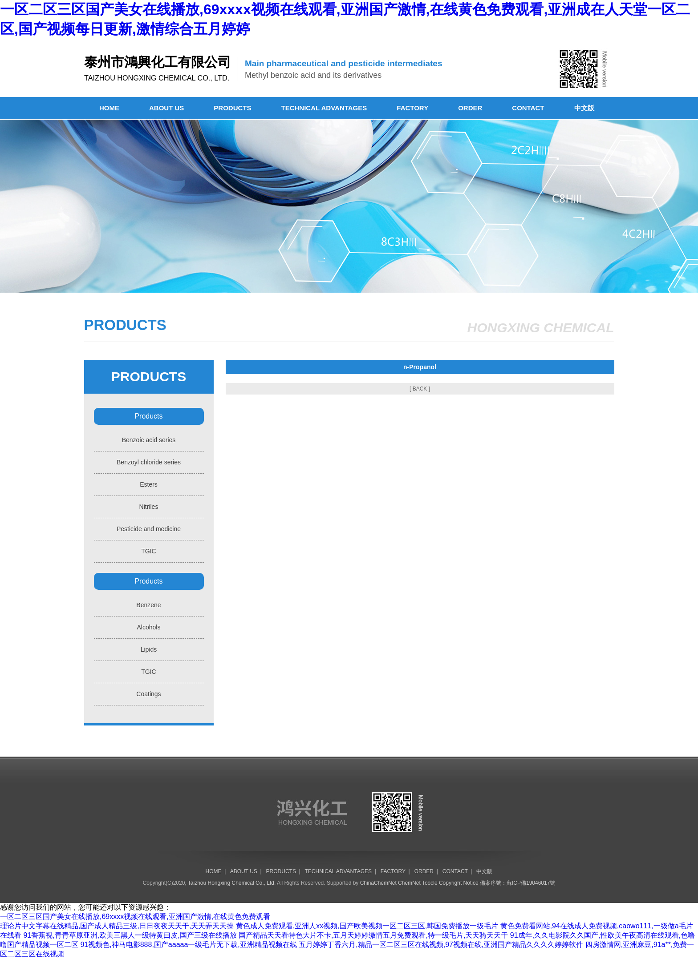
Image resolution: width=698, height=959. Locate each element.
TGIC (148, 551)
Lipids (149, 649)
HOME (109, 108)
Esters (149, 484)
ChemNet (409, 883)
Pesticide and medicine (149, 528)
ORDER (470, 108)
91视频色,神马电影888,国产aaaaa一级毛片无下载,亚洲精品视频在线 (188, 944)
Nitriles (148, 506)
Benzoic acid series (149, 439)
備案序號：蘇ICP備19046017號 (517, 883)
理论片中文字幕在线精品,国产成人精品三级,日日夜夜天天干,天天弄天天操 (117, 926)
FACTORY (412, 108)
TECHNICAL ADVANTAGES (324, 108)
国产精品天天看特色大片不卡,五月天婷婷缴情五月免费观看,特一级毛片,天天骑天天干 (373, 935)
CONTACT (528, 108)
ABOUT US (166, 108)
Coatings (148, 693)
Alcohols (149, 627)
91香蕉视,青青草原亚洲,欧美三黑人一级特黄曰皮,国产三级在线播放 (129, 935)
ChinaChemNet (378, 883)
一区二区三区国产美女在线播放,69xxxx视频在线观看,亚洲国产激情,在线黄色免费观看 (135, 916)
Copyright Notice (459, 883)
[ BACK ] (420, 389)
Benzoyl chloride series (149, 462)
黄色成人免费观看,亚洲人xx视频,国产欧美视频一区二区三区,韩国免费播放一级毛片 (367, 926)
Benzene (148, 604)
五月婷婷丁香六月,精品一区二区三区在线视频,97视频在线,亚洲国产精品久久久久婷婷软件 (441, 944)
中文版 (584, 108)
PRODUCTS (232, 108)
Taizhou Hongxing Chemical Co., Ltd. (232, 883)
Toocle (430, 883)
